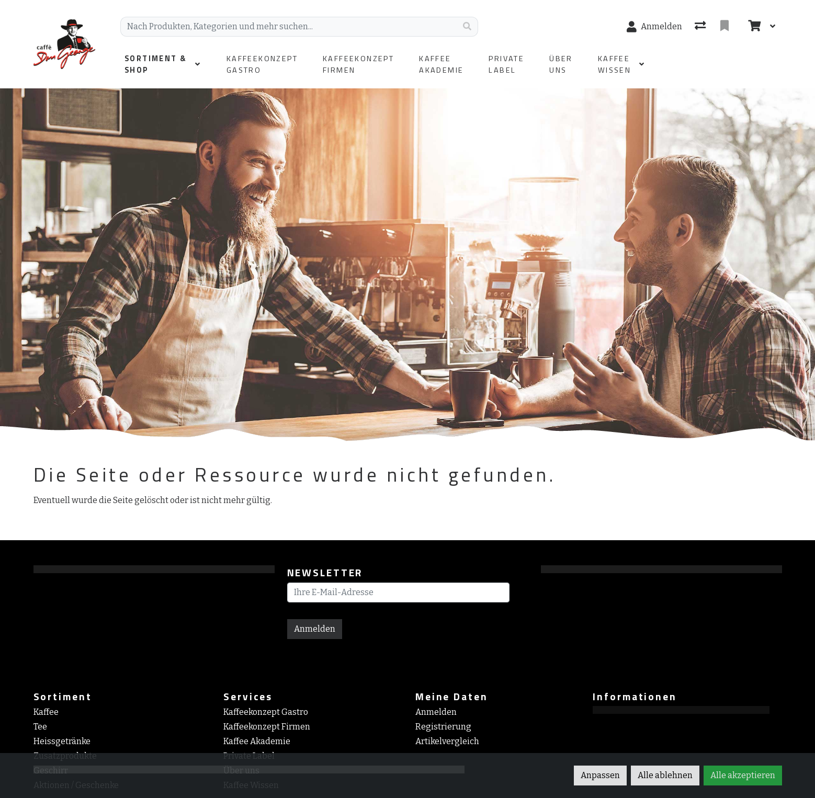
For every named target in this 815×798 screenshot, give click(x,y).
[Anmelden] (654, 26)
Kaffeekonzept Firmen (266, 727)
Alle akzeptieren (742, 775)
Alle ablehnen (665, 775)
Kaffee (46, 712)
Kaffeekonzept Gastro (265, 712)
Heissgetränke (61, 741)
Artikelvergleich (447, 741)
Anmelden (314, 629)
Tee (40, 727)
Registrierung (443, 727)
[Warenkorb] (753, 27)
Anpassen (600, 775)
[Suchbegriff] (288, 27)
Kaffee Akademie (256, 741)
